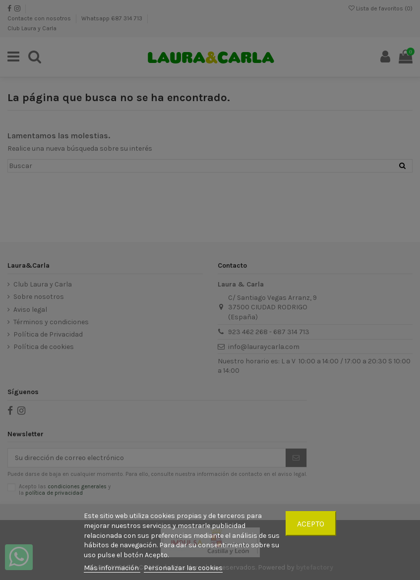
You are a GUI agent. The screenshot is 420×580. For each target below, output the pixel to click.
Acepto (310, 523)
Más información (112, 568)
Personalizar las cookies (183, 568)
